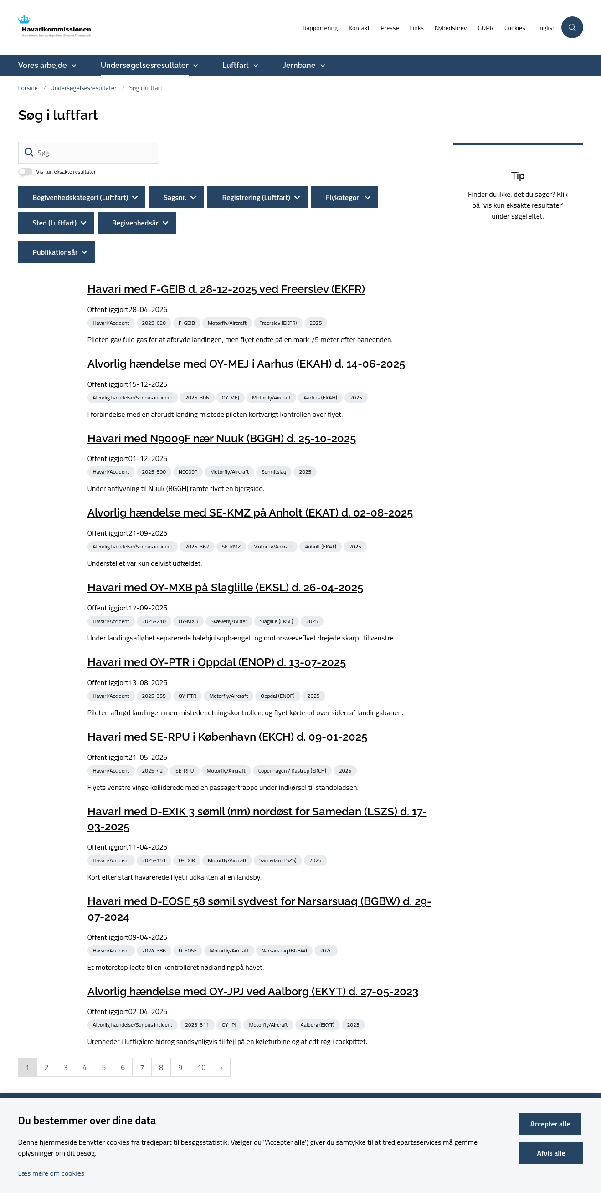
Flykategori (343, 197)
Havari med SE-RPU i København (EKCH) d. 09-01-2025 (227, 736)
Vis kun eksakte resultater (66, 171)
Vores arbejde (42, 65)
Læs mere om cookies (51, 1172)
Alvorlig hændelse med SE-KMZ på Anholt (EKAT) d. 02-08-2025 (250, 512)
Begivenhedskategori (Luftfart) (80, 197)
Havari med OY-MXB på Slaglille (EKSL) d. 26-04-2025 (225, 587)
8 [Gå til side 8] (161, 1067)
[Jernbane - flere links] (322, 65)
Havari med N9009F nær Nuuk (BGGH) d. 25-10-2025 (221, 438)
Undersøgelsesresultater (145, 65)
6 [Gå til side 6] (123, 1067)
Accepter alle (552, 1123)
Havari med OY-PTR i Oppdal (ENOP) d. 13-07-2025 (216, 662)
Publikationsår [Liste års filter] (55, 251)
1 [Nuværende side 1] (28, 1067)
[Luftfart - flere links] (255, 65)
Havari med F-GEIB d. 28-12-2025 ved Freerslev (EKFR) (226, 289)
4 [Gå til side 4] (84, 1067)
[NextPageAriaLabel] (222, 1067)
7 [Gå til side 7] (142, 1067)
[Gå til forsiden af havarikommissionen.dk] (70, 27)
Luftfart (235, 65)
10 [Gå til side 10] (201, 1067)
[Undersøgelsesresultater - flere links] (194, 65)
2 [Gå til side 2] (46, 1067)
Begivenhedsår (135, 222)
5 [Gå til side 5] (104, 1067)
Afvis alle (552, 1152)
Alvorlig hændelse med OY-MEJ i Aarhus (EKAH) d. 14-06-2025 (246, 363)
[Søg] (88, 153)
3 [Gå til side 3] (65, 1067)
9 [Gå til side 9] (180, 1067)
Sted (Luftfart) (55, 222)
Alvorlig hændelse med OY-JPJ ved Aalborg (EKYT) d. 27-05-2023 (252, 991)
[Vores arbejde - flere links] (73, 65)
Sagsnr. (175, 197)
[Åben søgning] (572, 27)
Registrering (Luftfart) (256, 197)
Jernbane (299, 65)
